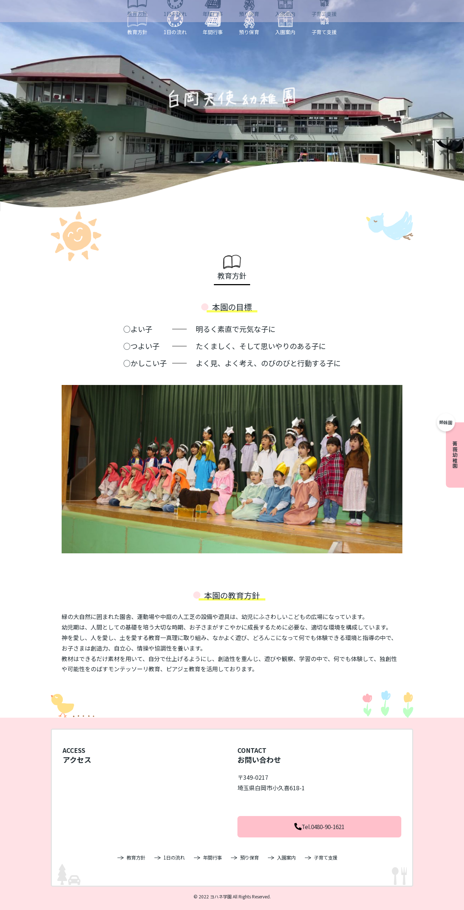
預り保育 (249, 31)
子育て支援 (324, 31)
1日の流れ (175, 31)
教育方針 (137, 31)
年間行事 (213, 31)
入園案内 (285, 31)
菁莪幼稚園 (455, 455)
